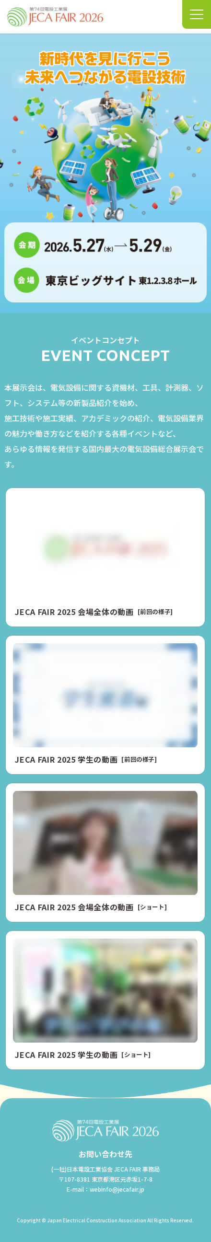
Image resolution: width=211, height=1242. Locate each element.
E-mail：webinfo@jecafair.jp (105, 1189)
